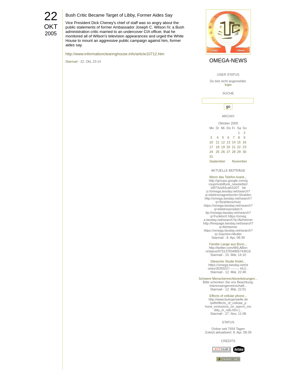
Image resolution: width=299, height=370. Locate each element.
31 (211, 156)
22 (51, 16)
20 (228, 147)
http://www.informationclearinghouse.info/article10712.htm (115, 54)
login (228, 84)
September (217, 161)
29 (239, 152)
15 (239, 142)
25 (217, 152)
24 (211, 152)
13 (228, 142)
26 (223, 152)
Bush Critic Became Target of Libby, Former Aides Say (119, 15)
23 (244, 147)
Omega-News (228, 61)
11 (217, 142)
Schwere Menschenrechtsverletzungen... (228, 278)
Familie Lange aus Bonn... (228, 244)
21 (233, 147)
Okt (50, 26)
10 (211, 142)
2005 (51, 34)
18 (217, 147)
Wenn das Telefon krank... (228, 177)
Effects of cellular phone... (228, 296)
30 (244, 152)
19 (223, 147)
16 (244, 142)
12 (223, 142)
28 (233, 152)
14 (233, 142)
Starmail (71, 61)
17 (211, 147)
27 (228, 152)
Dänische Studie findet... (228, 261)
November (239, 161)
